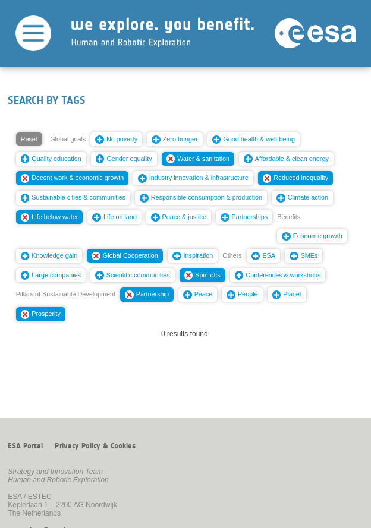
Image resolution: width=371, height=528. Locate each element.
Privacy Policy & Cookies (95, 446)
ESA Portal (25, 446)
